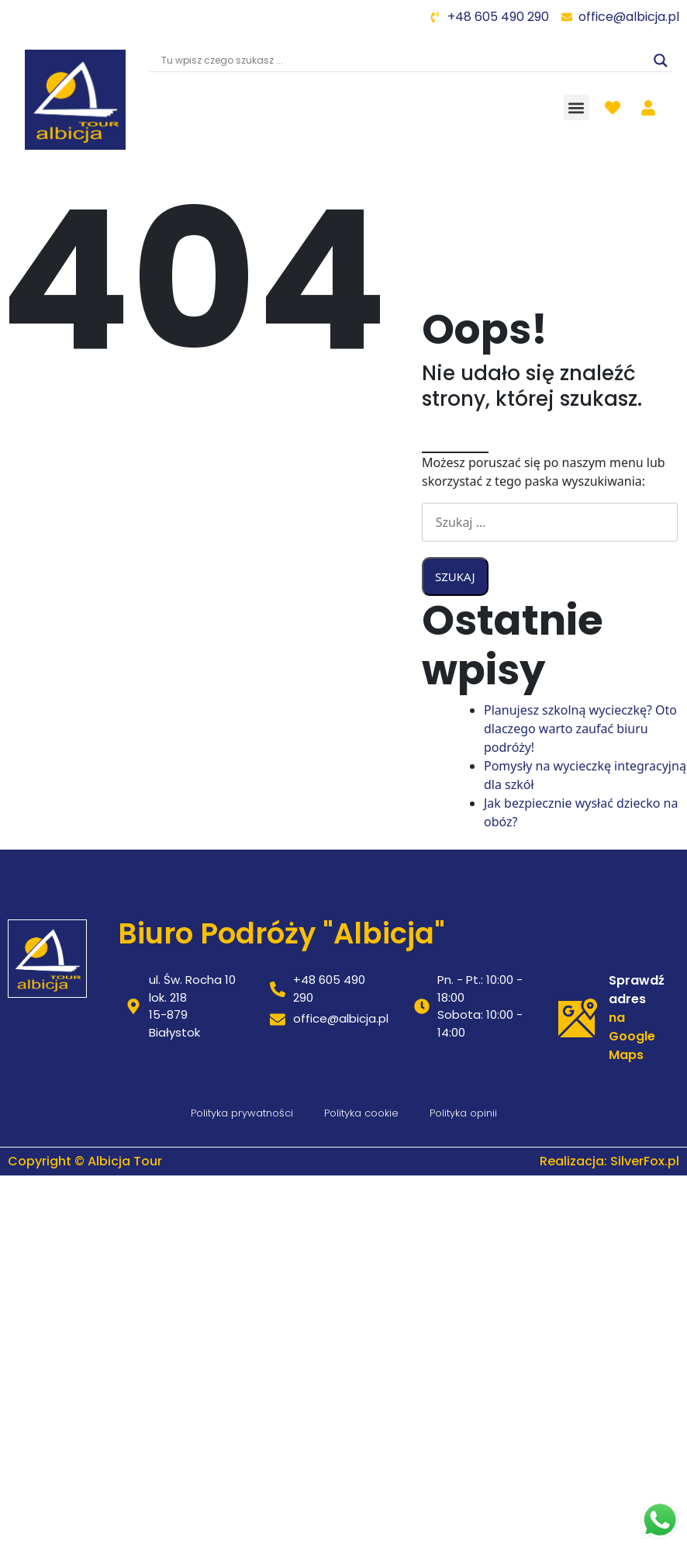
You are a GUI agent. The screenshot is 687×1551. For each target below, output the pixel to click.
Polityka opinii (463, 1113)
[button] (576, 107)
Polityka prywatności (242, 1113)
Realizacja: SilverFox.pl (609, 1161)
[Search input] (403, 60)
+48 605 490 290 (498, 17)
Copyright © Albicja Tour (85, 1161)
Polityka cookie (361, 1113)
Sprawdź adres (637, 989)
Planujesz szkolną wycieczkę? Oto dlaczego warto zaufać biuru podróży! (580, 728)
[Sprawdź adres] (577, 1018)
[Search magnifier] (660, 60)
